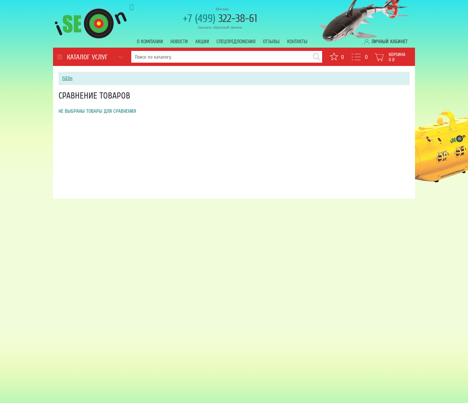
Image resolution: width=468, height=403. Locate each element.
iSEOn (67, 78)
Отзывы (271, 41)
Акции (202, 41)
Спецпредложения (236, 41)
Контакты (297, 41)
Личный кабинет (389, 41)
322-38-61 (220, 18)
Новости (179, 41)
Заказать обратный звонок (219, 27)
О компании (150, 41)
